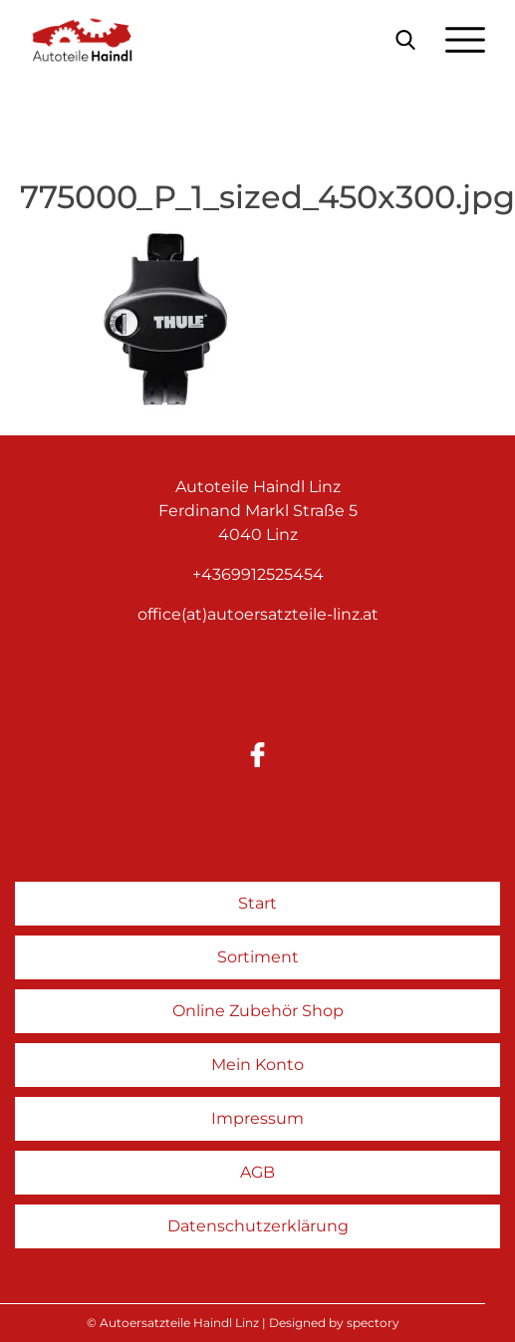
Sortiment (258, 956)
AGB (257, 1172)
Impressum (257, 1118)
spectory (373, 1322)
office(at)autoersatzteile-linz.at (258, 614)
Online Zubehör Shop (258, 1010)
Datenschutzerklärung (258, 1225)
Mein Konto (257, 1064)
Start (257, 903)
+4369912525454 (258, 574)
